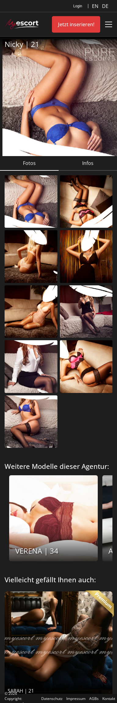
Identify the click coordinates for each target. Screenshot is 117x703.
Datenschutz (52, 698)
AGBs (94, 698)
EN (96, 6)
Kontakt (108, 698)
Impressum (76, 698)
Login (77, 6)
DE (105, 6)
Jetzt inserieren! (76, 24)
